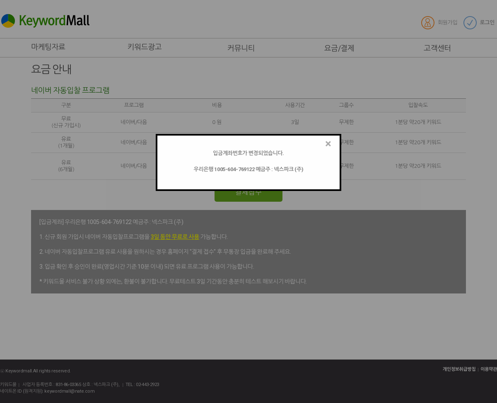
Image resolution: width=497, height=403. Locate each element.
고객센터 (441, 48)
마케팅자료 (48, 47)
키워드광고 (145, 47)
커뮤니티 (244, 48)
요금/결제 (343, 48)
